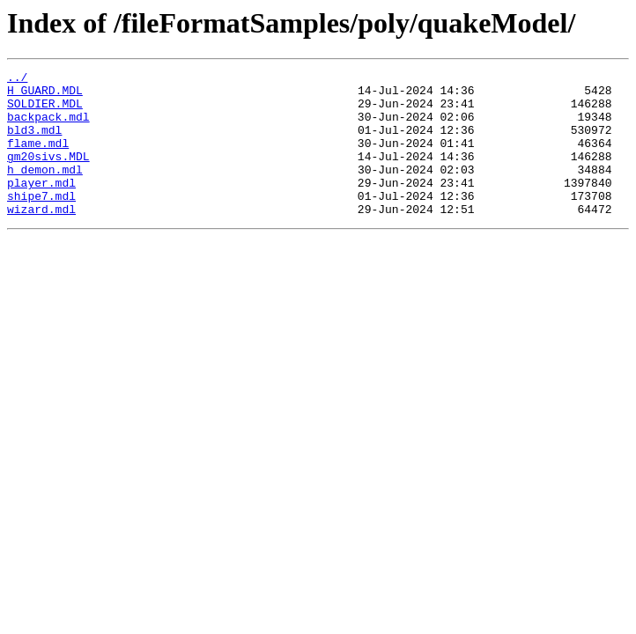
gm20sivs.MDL (48, 174)
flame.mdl (38, 158)
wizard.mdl (41, 238)
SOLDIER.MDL (45, 111)
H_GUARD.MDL (45, 95)
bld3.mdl (34, 143)
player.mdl (41, 206)
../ (17, 79)
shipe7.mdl (41, 222)
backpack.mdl (48, 127)
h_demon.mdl (45, 190)
